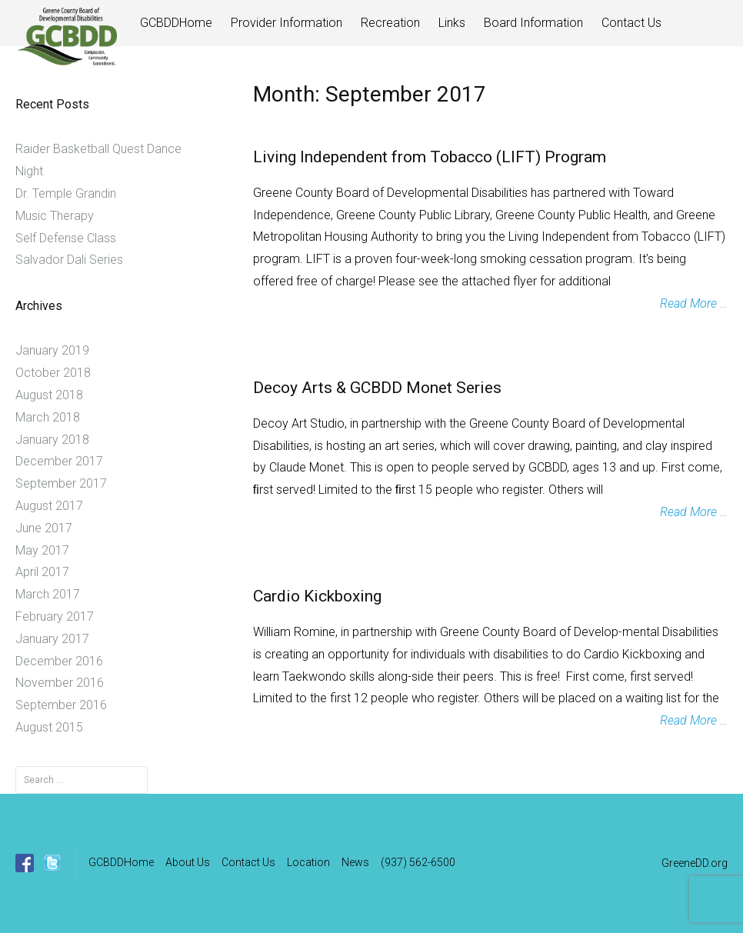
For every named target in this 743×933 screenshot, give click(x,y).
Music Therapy (54, 215)
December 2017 (59, 461)
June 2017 (43, 528)
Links (451, 22)
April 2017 (42, 572)
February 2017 (54, 616)
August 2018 (49, 395)
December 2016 (59, 661)
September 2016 (61, 705)
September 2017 (61, 483)
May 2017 (42, 550)
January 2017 (52, 638)
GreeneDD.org (694, 863)
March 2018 (47, 417)
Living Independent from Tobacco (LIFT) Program (429, 157)
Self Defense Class (65, 238)
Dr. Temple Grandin (65, 193)
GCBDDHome (176, 22)
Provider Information (286, 22)
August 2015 (49, 727)
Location (308, 862)
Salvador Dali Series (69, 259)
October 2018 (53, 372)
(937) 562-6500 (418, 862)
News (355, 862)
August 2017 (49, 505)
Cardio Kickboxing (317, 596)
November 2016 (59, 682)
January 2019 (52, 350)
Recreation (390, 22)
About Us (187, 862)
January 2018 (52, 439)
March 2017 (47, 594)
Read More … (694, 303)
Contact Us (631, 22)
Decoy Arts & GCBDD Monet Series (377, 387)
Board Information (533, 22)
